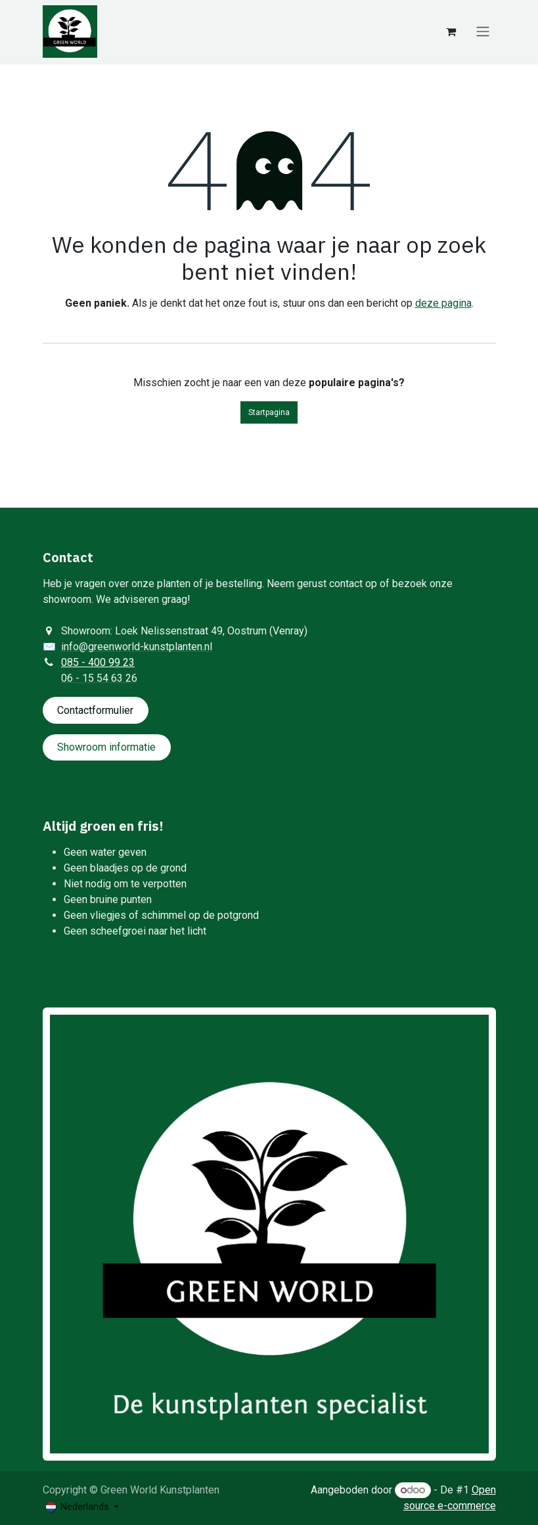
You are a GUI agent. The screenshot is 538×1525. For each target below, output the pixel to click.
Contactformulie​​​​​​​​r (95, 710)
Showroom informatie (106, 747)
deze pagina (443, 303)
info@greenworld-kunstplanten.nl (136, 646)
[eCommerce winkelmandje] (451, 31)
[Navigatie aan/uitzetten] (483, 31)
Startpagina (269, 412)
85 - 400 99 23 (101, 662)
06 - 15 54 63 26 (99, 678)
